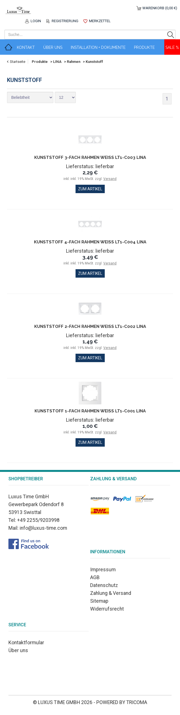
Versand (110, 179)
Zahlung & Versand (110, 593)
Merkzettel (100, 21)
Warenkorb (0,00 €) (159, 8)
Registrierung (65, 21)
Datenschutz (104, 585)
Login (36, 21)
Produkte (144, 47)
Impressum (103, 569)
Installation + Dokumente (98, 47)
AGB (95, 577)
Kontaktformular (26, 642)
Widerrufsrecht (107, 609)
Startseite (17, 62)
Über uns (18, 650)
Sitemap (99, 601)
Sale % (172, 47)
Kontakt (26, 47)
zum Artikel (90, 189)
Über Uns (52, 47)
